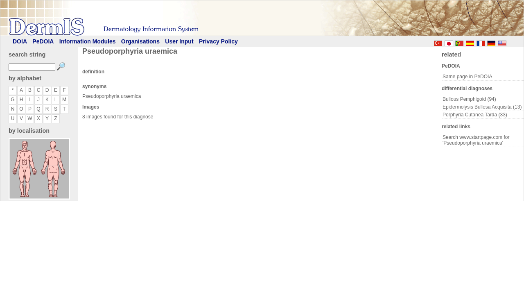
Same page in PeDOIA (467, 76)
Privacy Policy (218, 41)
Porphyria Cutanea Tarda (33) (475, 115)
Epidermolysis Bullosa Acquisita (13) (482, 107)
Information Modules (87, 41)
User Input (179, 41)
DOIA (20, 41)
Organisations (140, 41)
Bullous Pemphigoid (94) (469, 99)
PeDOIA (43, 41)
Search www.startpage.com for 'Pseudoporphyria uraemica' (476, 140)
